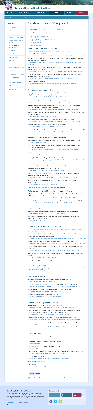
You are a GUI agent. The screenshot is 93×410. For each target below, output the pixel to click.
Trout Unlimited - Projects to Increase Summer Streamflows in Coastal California (51, 378)
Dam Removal (12, 50)
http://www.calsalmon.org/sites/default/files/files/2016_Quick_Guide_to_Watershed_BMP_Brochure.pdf (54, 121)
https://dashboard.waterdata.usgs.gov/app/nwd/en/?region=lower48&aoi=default (48, 358)
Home (7, 17)
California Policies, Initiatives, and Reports (40, 40)
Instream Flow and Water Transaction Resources (41, 38)
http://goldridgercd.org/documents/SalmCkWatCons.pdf (42, 208)
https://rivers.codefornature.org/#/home (38, 366)
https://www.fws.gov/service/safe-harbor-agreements (41, 281)
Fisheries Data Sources (14, 64)
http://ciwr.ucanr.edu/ (33, 348)
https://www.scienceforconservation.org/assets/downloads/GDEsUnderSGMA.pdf (48, 314)
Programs (41, 13)
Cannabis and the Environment (16, 37)
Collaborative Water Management (14, 46)
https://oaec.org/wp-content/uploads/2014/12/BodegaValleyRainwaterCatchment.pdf (50, 203)
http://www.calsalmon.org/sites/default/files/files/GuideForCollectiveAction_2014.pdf (50, 78)
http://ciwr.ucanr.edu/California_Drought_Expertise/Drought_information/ (47, 353)
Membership (67, 395)
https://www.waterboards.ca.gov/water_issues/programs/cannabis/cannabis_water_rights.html (52, 83)
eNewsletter (56, 395)
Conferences (24, 13)
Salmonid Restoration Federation (32, 7)
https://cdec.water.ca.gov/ (34, 343)
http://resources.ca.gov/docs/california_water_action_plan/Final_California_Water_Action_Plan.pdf (53, 250)
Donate (79, 395)
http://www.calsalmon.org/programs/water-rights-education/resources (46, 170)
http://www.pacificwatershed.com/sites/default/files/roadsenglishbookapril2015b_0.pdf (50, 102)
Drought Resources (13, 54)
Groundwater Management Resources (39, 43)
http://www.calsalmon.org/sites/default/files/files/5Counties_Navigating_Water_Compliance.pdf (52, 177)
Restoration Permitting (15, 82)
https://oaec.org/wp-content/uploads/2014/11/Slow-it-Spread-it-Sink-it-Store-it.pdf (49, 97)
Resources (56, 13)
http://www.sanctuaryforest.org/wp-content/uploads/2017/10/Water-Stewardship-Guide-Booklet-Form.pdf (55, 71)
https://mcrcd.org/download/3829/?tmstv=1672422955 (42, 116)
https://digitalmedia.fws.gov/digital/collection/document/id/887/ (44, 291)
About (10, 13)
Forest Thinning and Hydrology (16, 67)
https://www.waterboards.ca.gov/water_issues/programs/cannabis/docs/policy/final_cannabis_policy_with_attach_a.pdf (58, 243)
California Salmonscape (15, 34)
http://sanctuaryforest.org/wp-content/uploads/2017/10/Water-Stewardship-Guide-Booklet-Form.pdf (54, 197)
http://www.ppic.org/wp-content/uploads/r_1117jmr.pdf (42, 257)
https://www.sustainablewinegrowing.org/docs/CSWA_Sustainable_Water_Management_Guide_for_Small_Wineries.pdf (58, 131)
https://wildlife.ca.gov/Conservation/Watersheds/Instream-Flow (44, 154)
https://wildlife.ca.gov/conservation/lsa (38, 262)
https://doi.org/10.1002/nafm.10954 (37, 142)
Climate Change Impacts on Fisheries (16, 41)
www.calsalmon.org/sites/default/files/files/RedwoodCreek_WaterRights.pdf (47, 165)
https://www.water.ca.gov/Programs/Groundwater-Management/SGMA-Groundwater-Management (53, 307)
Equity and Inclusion (14, 57)
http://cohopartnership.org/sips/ (36, 220)
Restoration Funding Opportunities (14, 78)
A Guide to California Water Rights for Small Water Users (42, 187)
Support (81, 13)
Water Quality (12, 89)
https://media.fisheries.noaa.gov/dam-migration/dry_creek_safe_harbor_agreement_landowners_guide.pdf (55, 286)
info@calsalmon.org (11, 402)
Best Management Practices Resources (39, 36)
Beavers (11, 30)
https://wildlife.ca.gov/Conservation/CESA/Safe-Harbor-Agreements (45, 296)
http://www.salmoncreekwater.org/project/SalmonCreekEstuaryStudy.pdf (46, 213)
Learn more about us (40, 397)
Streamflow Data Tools (36, 45)
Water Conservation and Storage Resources (40, 35)
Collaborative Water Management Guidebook (45, 29)
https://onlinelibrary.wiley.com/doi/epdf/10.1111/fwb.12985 (43, 184)
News (69, 13)
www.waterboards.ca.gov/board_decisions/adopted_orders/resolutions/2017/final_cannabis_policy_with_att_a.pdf (57, 238)
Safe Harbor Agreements (36, 42)
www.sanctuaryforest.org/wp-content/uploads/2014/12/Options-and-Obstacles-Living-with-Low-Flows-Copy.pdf (56, 55)
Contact (26, 402)
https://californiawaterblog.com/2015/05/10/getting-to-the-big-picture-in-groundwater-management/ (54, 319)
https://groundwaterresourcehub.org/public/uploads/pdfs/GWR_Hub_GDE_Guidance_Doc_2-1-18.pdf (53, 326)
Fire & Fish (11, 60)
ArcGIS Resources (13, 27)
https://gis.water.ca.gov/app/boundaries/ (38, 338)
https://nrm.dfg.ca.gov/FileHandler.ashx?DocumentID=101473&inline (45, 126)
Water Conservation (14, 85)
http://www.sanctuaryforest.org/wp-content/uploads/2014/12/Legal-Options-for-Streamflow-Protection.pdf (56, 160)
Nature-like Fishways (14, 70)
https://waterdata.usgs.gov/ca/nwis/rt (36, 363)
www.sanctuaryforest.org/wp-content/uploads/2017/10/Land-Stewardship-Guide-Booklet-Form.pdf (53, 109)
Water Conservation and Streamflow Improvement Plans (43, 39)
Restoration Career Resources (16, 74)
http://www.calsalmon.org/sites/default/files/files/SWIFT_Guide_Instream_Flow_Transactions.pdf (53, 149)
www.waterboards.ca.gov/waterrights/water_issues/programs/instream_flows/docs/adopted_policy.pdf (54, 233)
